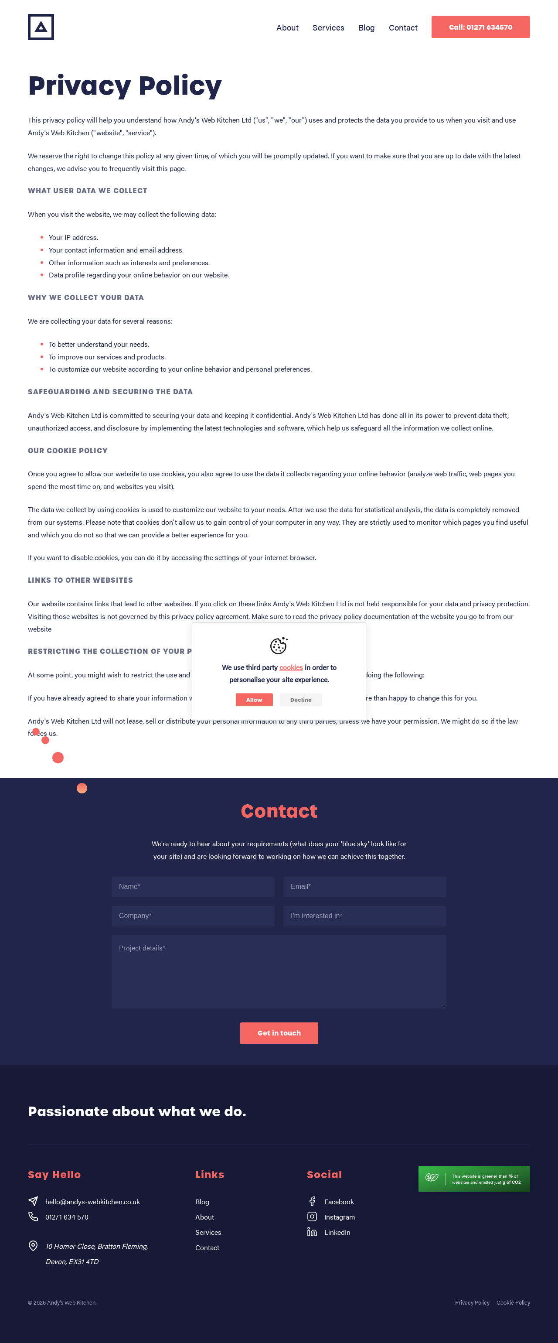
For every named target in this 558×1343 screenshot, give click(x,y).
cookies (291, 667)
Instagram (331, 1216)
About (287, 27)
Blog (366, 27)
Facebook (330, 1201)
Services (328, 27)
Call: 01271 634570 (481, 27)
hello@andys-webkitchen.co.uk (84, 1201)
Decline (301, 700)
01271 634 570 (58, 1216)
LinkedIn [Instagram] (328, 1232)
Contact (403, 27)
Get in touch (279, 1033)
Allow (254, 700)
